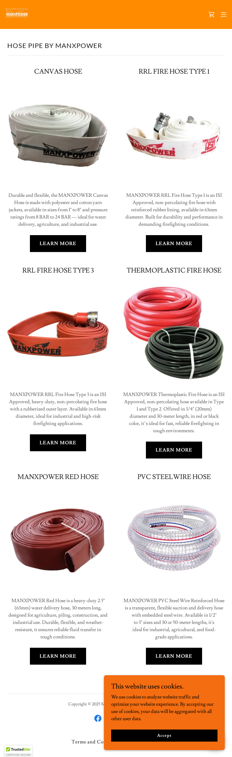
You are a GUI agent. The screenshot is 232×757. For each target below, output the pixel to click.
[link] (17, 14)
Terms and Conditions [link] (97, 742)
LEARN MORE (58, 244)
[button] (224, 14)
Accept (164, 735)
